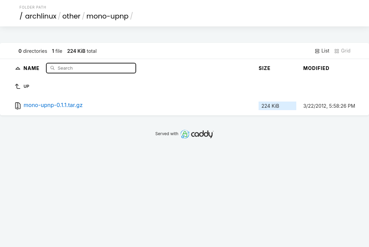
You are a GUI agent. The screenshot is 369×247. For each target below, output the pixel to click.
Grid (342, 51)
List (321, 51)
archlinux (40, 16)
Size (265, 68)
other (71, 16)
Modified (316, 68)
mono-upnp (107, 16)
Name (32, 68)
